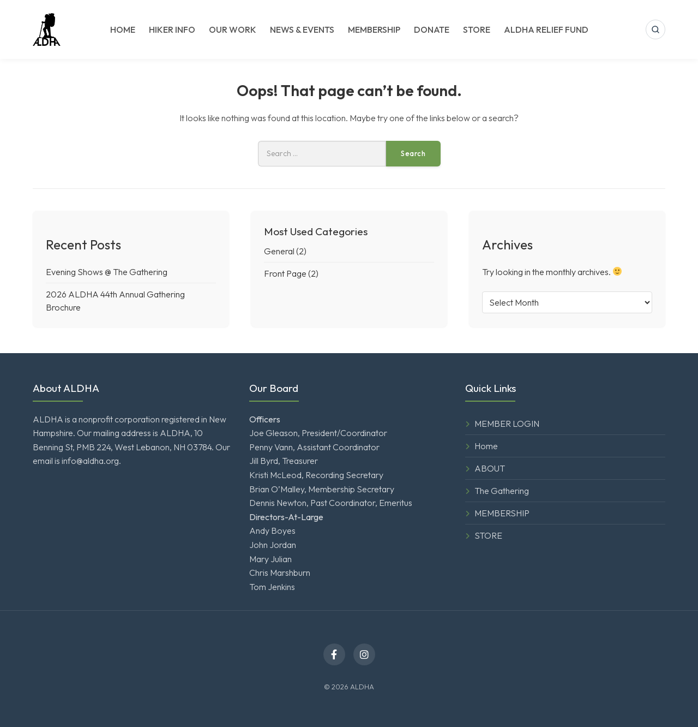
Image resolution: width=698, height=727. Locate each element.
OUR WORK (232, 29)
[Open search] (655, 29)
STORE (476, 29)
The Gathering (501, 490)
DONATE (431, 29)
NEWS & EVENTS (302, 29)
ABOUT (489, 468)
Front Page (285, 273)
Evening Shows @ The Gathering (106, 271)
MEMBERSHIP (374, 29)
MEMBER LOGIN (506, 423)
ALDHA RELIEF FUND (546, 29)
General (279, 251)
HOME (122, 29)
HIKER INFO (172, 29)
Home (486, 445)
